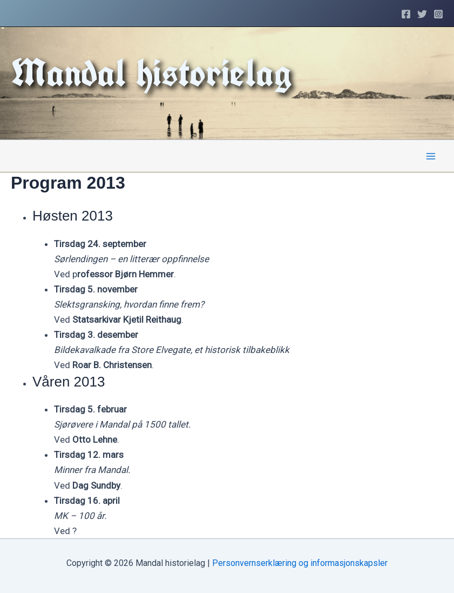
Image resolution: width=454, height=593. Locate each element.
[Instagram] (438, 14)
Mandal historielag (151, 72)
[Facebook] (406, 14)
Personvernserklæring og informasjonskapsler (300, 563)
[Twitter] (422, 14)
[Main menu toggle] (431, 156)
